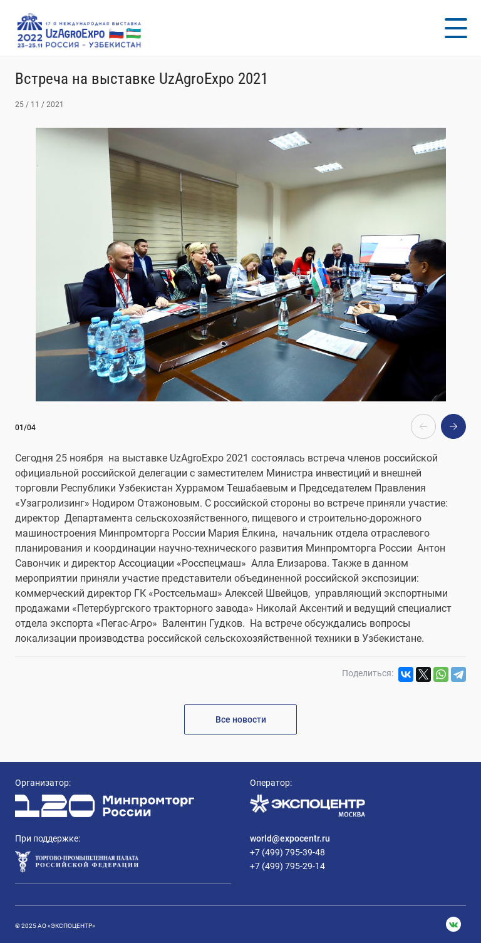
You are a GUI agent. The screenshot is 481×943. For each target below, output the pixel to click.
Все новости (240, 719)
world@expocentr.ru (290, 838)
